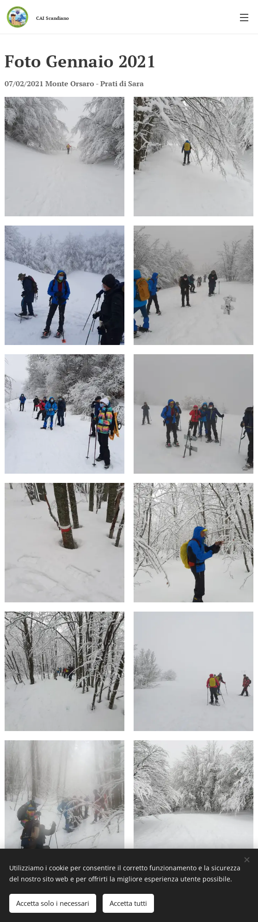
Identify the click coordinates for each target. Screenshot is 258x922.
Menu (244, 17)
